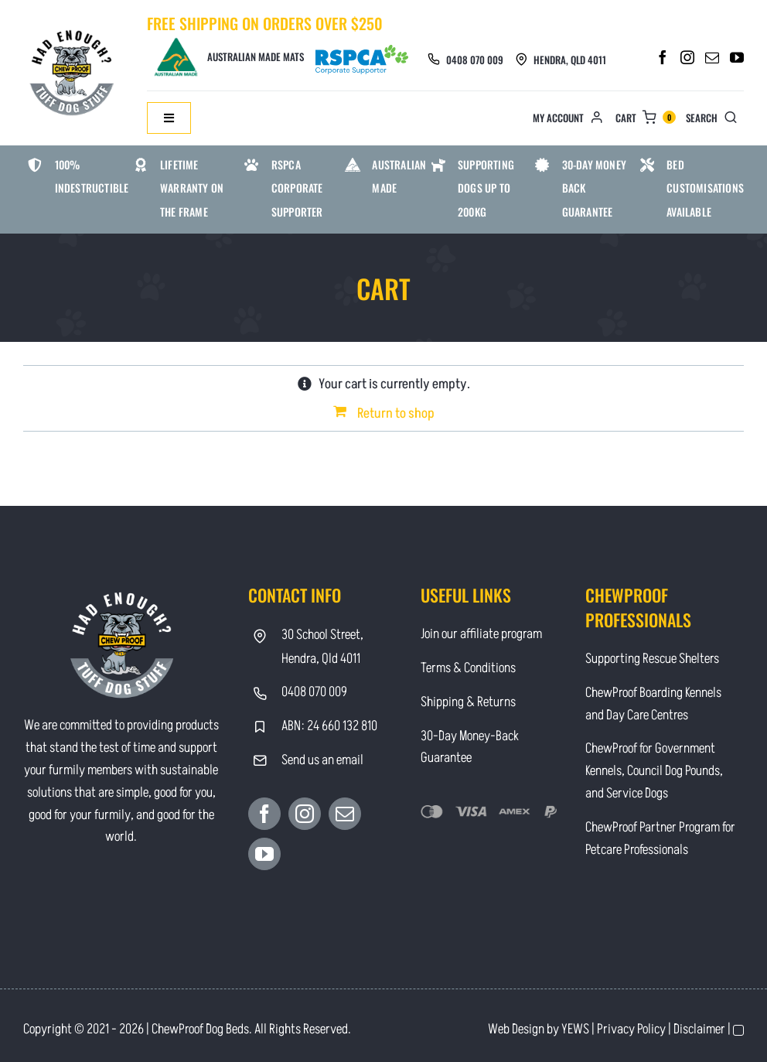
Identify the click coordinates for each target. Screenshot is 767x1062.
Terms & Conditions (468, 668)
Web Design (516, 1029)
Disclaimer (699, 1029)
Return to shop (396, 413)
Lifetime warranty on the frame (191, 188)
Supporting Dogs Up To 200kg (486, 188)
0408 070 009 (474, 59)
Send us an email (322, 760)
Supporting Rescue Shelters (652, 658)
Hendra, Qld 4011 (569, 59)
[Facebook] (663, 57)
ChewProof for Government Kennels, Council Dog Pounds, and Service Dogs (654, 771)
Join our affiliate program (481, 634)
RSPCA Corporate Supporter (297, 188)
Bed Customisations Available (705, 188)
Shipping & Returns (468, 702)
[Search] (715, 118)
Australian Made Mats (228, 56)
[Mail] (712, 57)
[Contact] (73, 29)
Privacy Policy (631, 1029)
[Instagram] (687, 57)
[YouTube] (737, 57)
